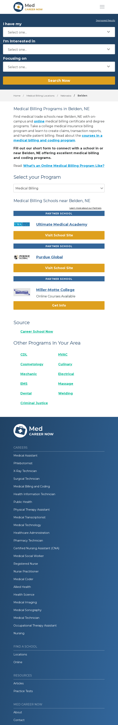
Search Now (59, 80)
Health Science (23, 594)
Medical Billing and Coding (31, 486)
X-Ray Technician (25, 471)
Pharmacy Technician (28, 540)
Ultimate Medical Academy (61, 224)
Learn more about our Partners (85, 208)
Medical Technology (27, 525)
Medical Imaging (25, 602)
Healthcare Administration (31, 533)
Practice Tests (23, 691)
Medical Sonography (27, 610)
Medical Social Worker (28, 556)
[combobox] (59, 32)
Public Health (22, 502)
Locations (20, 654)
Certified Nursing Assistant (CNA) (36, 548)
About (17, 712)
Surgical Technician (26, 478)
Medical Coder (23, 579)
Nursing (18, 633)
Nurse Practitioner (26, 571)
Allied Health (22, 587)
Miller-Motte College (55, 290)
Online (17, 662)
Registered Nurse (25, 563)
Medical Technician (26, 618)
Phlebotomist (22, 463)
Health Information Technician (34, 494)
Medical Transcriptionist (29, 517)
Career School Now (36, 331)
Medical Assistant (25, 455)
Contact (19, 720)
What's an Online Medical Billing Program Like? (63, 166)
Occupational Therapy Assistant (35, 625)
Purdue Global (49, 257)
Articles (18, 683)
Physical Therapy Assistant (31, 509)
